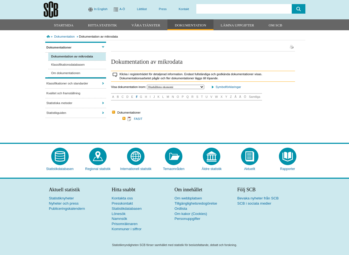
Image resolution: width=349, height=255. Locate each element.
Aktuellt (249, 169)
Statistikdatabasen (60, 169)
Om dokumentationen (65, 73)
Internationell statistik (135, 169)
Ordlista (180, 209)
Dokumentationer (58, 47)
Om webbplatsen (188, 198)
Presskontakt (122, 203)
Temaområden (174, 169)
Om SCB (275, 25)
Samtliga (254, 96)
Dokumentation (190, 25)
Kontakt (184, 9)
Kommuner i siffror (127, 229)
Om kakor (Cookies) (190, 214)
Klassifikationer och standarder (67, 83)
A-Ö (122, 9)
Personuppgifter (187, 219)
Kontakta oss (122, 198)
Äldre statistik (212, 169)
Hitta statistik (102, 25)
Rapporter (287, 169)
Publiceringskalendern (67, 209)
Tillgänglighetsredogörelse (195, 203)
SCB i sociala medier (254, 203)
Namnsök (119, 219)
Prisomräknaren (125, 224)
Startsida (63, 25)
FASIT (138, 118)
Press (163, 9)
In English (100, 9)
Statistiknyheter (61, 198)
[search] (244, 9)
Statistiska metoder (59, 103)
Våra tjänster (145, 25)
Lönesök (119, 214)
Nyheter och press (64, 203)
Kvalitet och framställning (63, 93)
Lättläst (142, 9)
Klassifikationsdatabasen (68, 64)
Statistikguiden (56, 112)
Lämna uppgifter (237, 25)
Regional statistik (97, 169)
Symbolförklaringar (228, 87)
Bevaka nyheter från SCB (258, 198)
